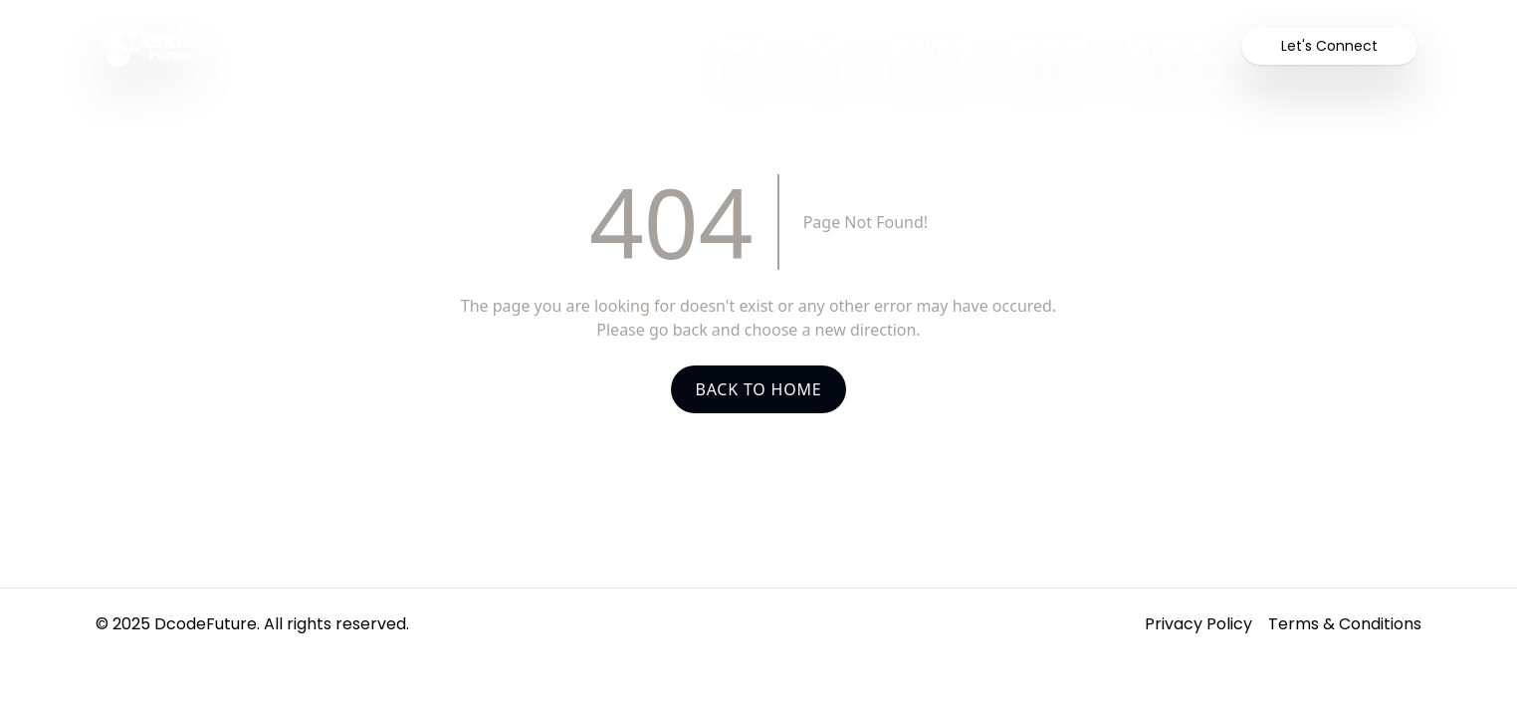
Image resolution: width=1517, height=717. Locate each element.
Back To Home (758, 389)
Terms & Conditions (1344, 623)
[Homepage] (389, 46)
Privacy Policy (1198, 623)
